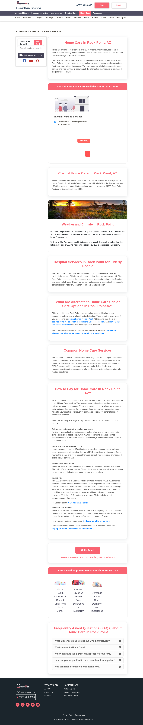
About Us (47, 689)
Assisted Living (22, 13)
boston (86, 18)
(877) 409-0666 (26, 697)
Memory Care (56, 13)
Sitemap (47, 696)
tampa (103, 18)
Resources (97, 13)
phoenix (77, 18)
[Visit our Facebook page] (33, 705)
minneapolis (121, 18)
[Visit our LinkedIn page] (38, 705)
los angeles (38, 18)
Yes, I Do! (38, 43)
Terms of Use (80, 715)
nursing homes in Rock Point (80, 319)
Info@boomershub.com (25, 692)
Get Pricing (67, 141)
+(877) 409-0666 (83, 5)
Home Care (85, 13)
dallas (17, 18)
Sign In (119, 5)
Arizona (45, 31)
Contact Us (48, 692)
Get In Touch (87, 550)
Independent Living (39, 13)
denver (68, 18)
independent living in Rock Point (90, 322)
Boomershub (21, 31)
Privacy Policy (68, 715)
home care (34, 31)
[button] (63, 108)
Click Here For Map (31, 55)
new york (27, 18)
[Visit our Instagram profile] (23, 705)
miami (111, 18)
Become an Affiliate (71, 696)
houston (59, 18)
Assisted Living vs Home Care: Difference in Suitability (78, 600)
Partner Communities (72, 692)
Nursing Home (71, 13)
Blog (102, 5)
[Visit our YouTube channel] (17, 705)
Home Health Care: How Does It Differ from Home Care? (60, 600)
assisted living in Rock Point (64, 322)
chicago (49, 18)
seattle (95, 18)
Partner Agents (69, 689)
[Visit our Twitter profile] (28, 705)
